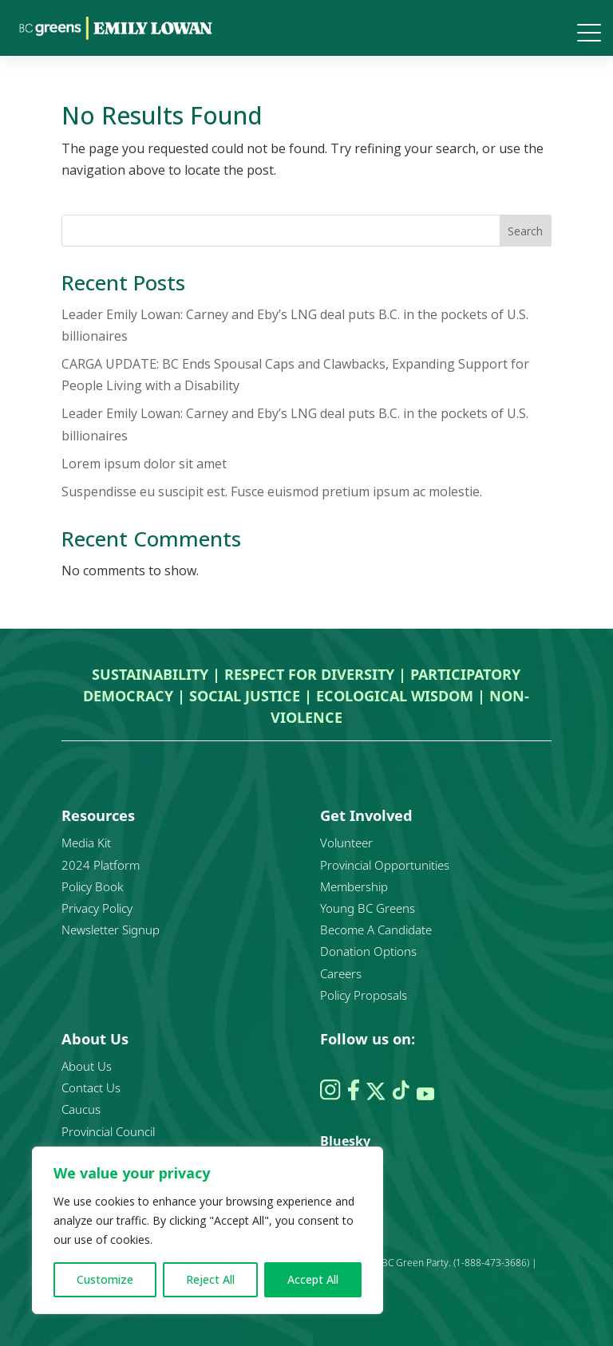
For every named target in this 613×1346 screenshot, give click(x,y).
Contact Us (91, 1087)
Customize (105, 1279)
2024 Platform (100, 865)
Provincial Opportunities (384, 865)
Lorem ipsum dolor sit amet (144, 463)
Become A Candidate (376, 929)
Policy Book (92, 886)
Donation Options (368, 951)
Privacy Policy (96, 908)
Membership (354, 886)
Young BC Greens (367, 908)
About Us (86, 1066)
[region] (207, 1230)
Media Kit (86, 843)
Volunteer (346, 843)
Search (525, 231)
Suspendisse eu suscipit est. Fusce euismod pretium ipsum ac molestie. (271, 491)
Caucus (81, 1109)
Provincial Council (108, 1131)
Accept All (312, 1279)
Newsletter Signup (110, 929)
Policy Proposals (363, 995)
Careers (341, 973)
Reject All (210, 1279)
